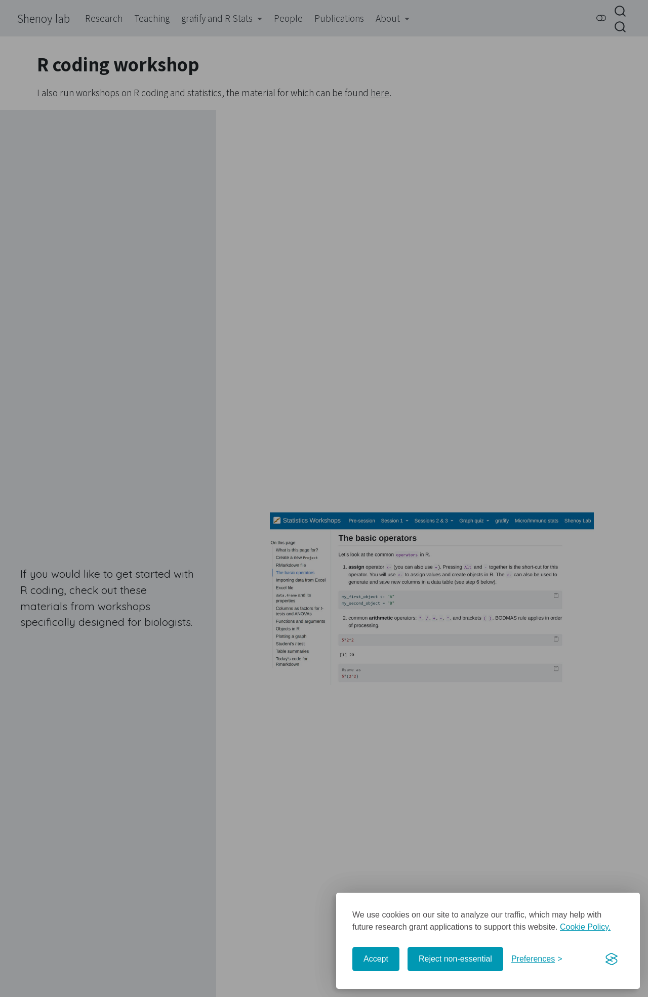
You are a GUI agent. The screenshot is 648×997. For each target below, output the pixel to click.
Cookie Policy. (585, 927)
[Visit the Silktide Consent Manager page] (611, 959)
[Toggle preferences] (536, 959)
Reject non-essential (455, 958)
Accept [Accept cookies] (375, 958)
